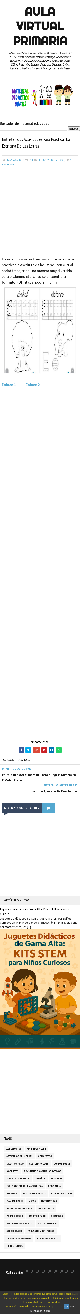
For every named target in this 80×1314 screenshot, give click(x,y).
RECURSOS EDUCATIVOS (51, 160)
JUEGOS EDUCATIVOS (34, 1193)
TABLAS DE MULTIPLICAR (40, 1231)
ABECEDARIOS (14, 1148)
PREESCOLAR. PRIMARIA (19, 1208)
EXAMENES (56, 1178)
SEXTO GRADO (14, 1231)
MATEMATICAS (49, 1201)
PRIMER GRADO (14, 1216)
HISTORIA (11, 1193)
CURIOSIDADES (62, 1163)
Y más (47, 1310)
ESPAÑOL (40, 1178)
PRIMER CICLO (46, 1208)
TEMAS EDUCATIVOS (48, 1238)
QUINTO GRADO (37, 1216)
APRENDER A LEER (36, 1148)
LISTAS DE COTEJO (61, 1193)
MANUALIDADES (14, 1201)
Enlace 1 (9, 384)
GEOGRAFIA (54, 1186)
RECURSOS (57, 1216)
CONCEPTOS (45, 1156)
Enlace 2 (33, 384)
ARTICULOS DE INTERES (19, 1156)
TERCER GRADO (14, 1246)
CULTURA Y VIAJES (38, 1163)
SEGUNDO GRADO (47, 1223)
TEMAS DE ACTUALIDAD (18, 1238)
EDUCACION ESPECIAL (18, 1178)
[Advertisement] (40, 211)
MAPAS (32, 1201)
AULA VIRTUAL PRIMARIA (40, 26)
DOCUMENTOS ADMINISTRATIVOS (42, 1171)
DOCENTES (12, 1171)
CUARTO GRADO (15, 1163)
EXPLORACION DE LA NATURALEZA (24, 1186)
